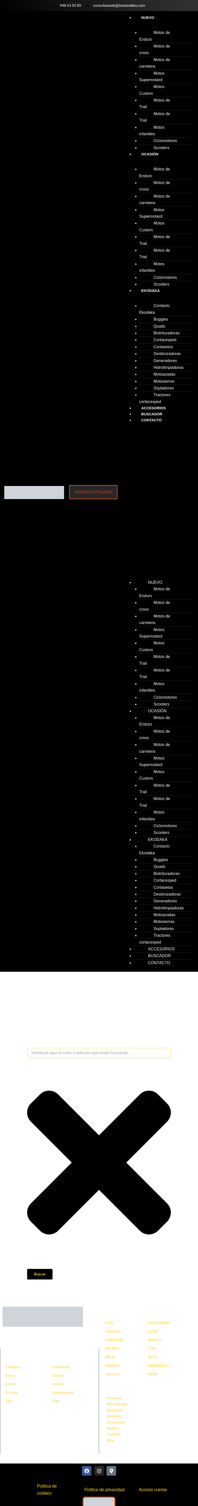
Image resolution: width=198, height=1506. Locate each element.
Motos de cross (154, 49)
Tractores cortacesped (154, 398)
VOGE (152, 1331)
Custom (58, 1375)
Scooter (11, 1392)
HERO (153, 1374)
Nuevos (113, 1428)
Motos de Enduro (154, 35)
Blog (110, 1440)
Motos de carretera (154, 63)
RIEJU (110, 1357)
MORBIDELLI (158, 1365)
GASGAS (112, 1331)
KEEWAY (112, 1348)
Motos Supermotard (152, 76)
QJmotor (112, 1374)
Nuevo (147, 18)
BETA (152, 1357)
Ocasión (149, 154)
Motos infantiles (152, 130)
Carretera (12, 1367)
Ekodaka (150, 291)
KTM (109, 1323)
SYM (152, 1348)
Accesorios (116, 1422)
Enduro (11, 1384)
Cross (10, 1375)
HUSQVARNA (159, 1323)
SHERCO (112, 1365)
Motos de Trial (154, 117)
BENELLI (155, 1340)
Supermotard (62, 1392)
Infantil (57, 1384)
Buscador (115, 1410)
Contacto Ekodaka (154, 308)
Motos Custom (152, 89)
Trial (55, 1401)
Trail (8, 1401)
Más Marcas (117, 1404)
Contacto (151, 420)
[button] (157, 499)
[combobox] (99, 1053)
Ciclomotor (61, 1367)
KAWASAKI (114, 1340)
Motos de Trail (154, 103)
